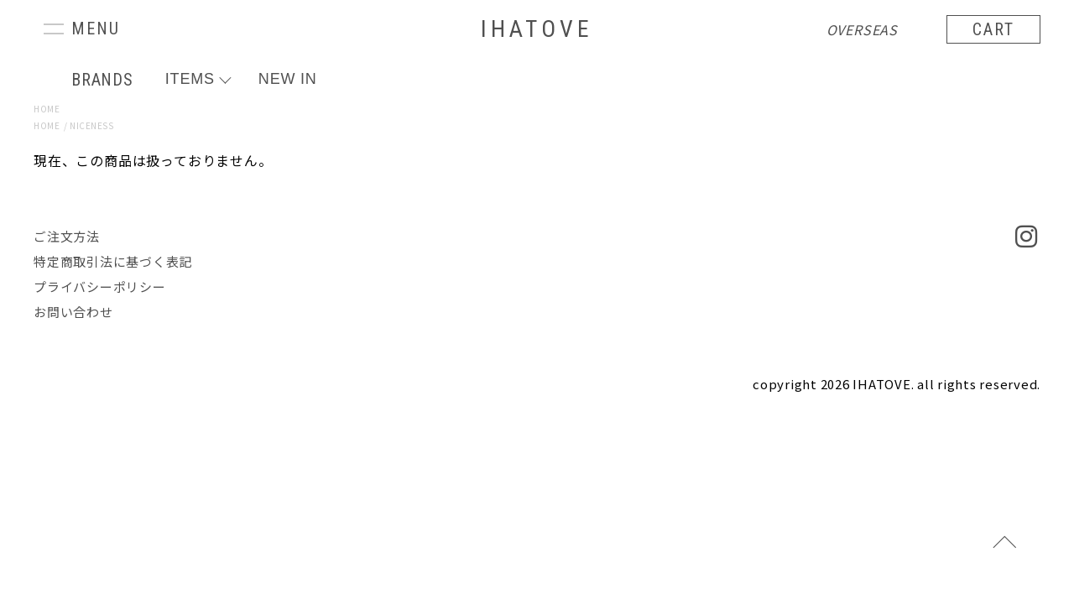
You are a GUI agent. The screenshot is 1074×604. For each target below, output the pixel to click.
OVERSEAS (862, 29)
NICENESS (91, 125)
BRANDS (102, 80)
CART (993, 29)
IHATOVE (537, 29)
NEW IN (287, 78)
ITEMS (190, 78)
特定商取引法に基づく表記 (113, 261)
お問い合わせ (73, 311)
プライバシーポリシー (100, 286)
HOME (47, 108)
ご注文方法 (67, 236)
